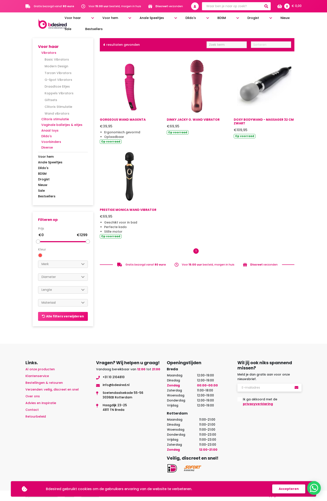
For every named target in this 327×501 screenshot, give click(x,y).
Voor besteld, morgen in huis (114, 6)
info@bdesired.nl (116, 385)
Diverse (47, 147)
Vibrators (48, 53)
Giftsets (51, 100)
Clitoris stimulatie (55, 119)
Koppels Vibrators (59, 93)
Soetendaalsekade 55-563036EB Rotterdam (123, 395)
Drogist (241, 20)
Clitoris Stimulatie (58, 107)
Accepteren (289, 489)
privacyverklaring (258, 404)
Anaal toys (49, 130)
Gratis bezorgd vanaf (54, 6)
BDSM (221, 20)
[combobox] (63, 264)
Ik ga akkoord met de (260, 401)
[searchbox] (63, 264)
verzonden (169, 6)
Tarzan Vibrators (58, 73)
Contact (32, 410)
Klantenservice (37, 376)
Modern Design (56, 66)
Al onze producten (40, 369)
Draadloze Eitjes (57, 86)
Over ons (32, 396)
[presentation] (270, 420)
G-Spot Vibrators (58, 80)
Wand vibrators (57, 113)
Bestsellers (294, 20)
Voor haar (116, 20)
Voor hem (142, 20)
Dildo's (201, 20)
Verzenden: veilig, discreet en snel (52, 389)
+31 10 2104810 (114, 377)
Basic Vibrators (57, 59)
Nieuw (262, 20)
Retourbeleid (35, 416)
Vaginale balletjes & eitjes (61, 125)
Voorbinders (51, 142)
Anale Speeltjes (173, 20)
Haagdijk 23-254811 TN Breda (115, 407)
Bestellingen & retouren (44, 383)
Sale (276, 20)
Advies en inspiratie (40, 403)
